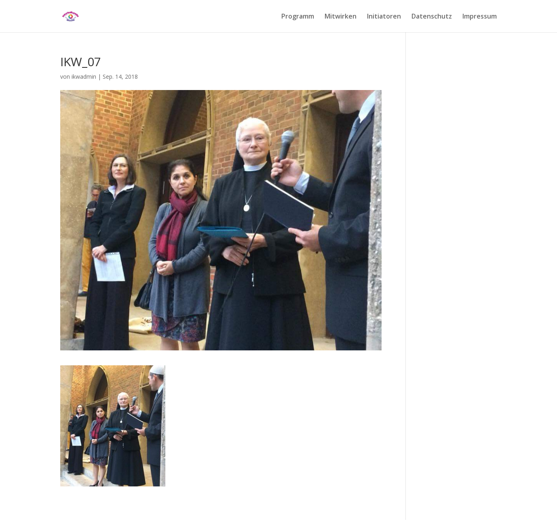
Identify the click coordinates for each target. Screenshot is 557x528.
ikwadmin (84, 76)
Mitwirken (341, 17)
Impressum (479, 17)
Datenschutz (431, 17)
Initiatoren (384, 17)
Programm (297, 17)
